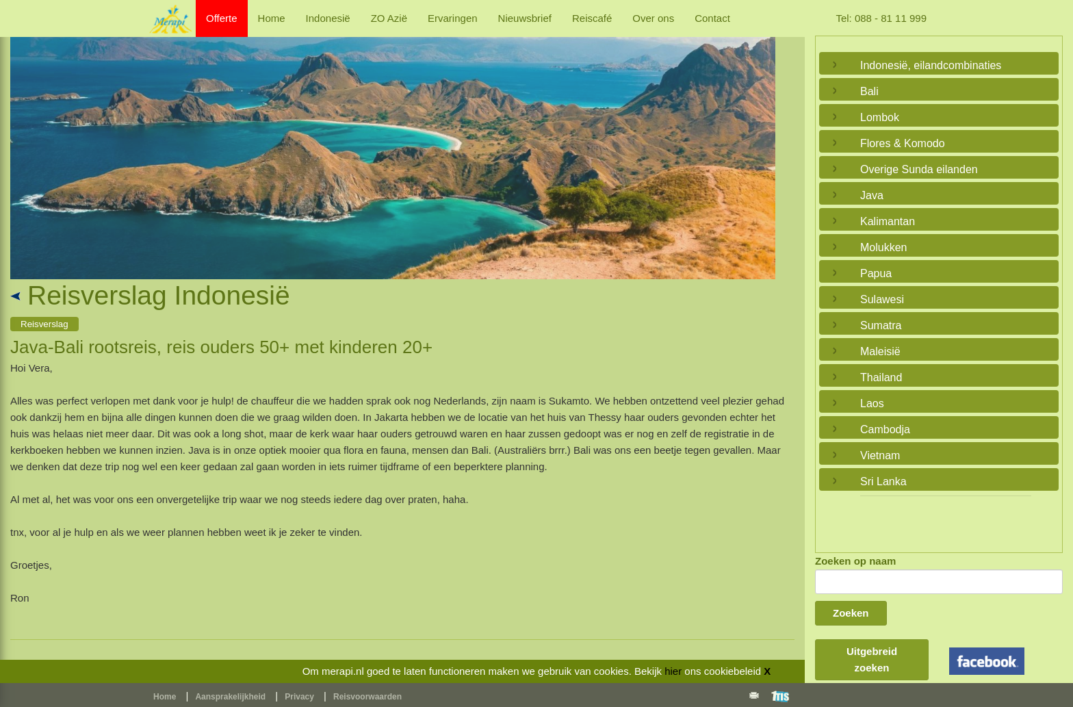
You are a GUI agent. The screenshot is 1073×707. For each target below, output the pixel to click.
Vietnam (880, 455)
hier (673, 671)
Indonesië (328, 18)
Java (871, 195)
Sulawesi (882, 299)
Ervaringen (453, 18)
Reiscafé (592, 18)
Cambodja (885, 429)
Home (271, 18)
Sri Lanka (883, 481)
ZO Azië (389, 18)
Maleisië (880, 351)
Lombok (879, 117)
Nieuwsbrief (525, 18)
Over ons (653, 18)
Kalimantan (887, 221)
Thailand (881, 377)
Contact (712, 18)
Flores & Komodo (902, 143)
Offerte (221, 18)
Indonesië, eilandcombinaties (930, 65)
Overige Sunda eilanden (919, 169)
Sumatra (880, 325)
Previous (24, 142)
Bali (869, 91)
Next (761, 142)
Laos (872, 403)
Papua (876, 273)
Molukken (883, 247)
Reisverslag (44, 324)
